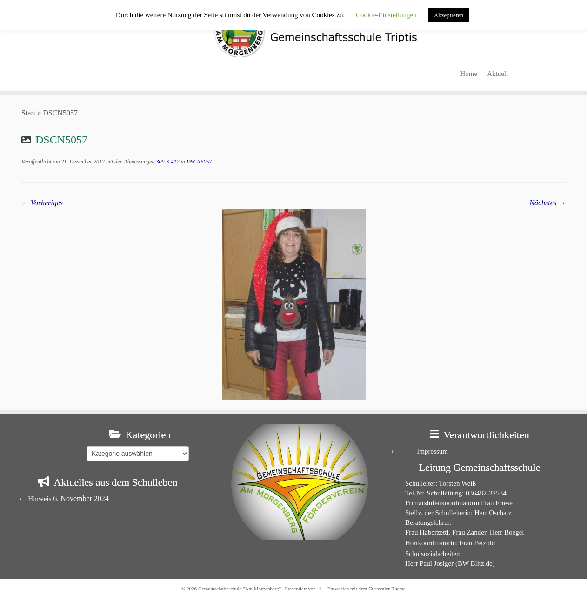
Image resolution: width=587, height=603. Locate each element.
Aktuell (497, 73)
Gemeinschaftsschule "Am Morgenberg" (239, 588)
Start (28, 113)
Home (469, 73)
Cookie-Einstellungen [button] (386, 15)
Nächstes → (547, 203)
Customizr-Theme (387, 588)
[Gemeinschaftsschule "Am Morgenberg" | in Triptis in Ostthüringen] (293, 32)
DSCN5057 (198, 161)
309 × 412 (166, 161)
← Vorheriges (42, 203)
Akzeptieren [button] (449, 15)
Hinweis (39, 498)
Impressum (432, 451)
